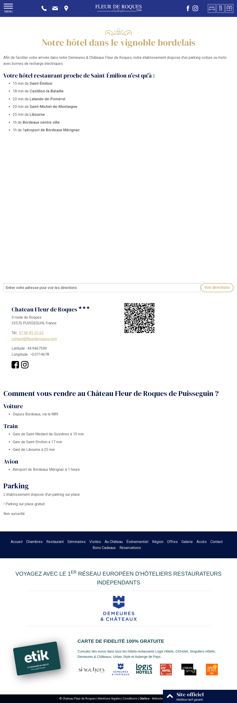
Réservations (130, 548)
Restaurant (55, 542)
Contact (216, 542)
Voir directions (217, 287)
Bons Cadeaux (104, 548)
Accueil (16, 542)
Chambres (34, 542)
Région (157, 542)
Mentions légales (109, 698)
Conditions (130, 698)
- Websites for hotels (159, 698)
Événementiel (137, 542)
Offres (172, 542)
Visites (95, 542)
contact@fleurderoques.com (34, 339)
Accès (201, 542)
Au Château (114, 542)
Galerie (187, 542)
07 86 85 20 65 (31, 333)
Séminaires (76, 542)
